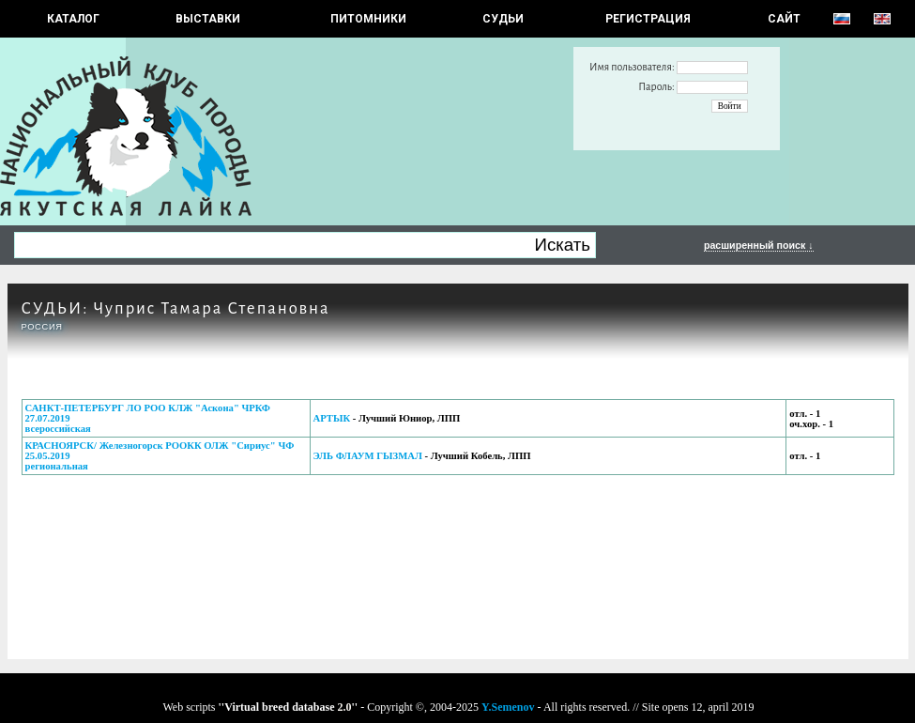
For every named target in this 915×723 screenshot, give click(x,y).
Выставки (207, 18)
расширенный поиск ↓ (759, 245)
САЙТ (784, 18)
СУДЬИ (503, 18)
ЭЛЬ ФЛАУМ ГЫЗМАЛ (367, 456)
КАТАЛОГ (73, 18)
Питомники (368, 18)
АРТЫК (332, 418)
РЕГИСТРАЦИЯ (648, 18)
